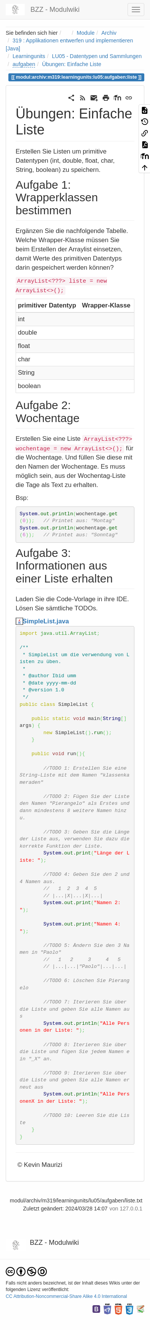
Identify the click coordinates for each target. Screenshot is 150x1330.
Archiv (108, 33)
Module (86, 33)
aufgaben (24, 64)
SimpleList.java (45, 621)
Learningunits (29, 56)
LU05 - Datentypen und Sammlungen (97, 56)
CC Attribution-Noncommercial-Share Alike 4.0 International (66, 1296)
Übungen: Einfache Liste (71, 64)
